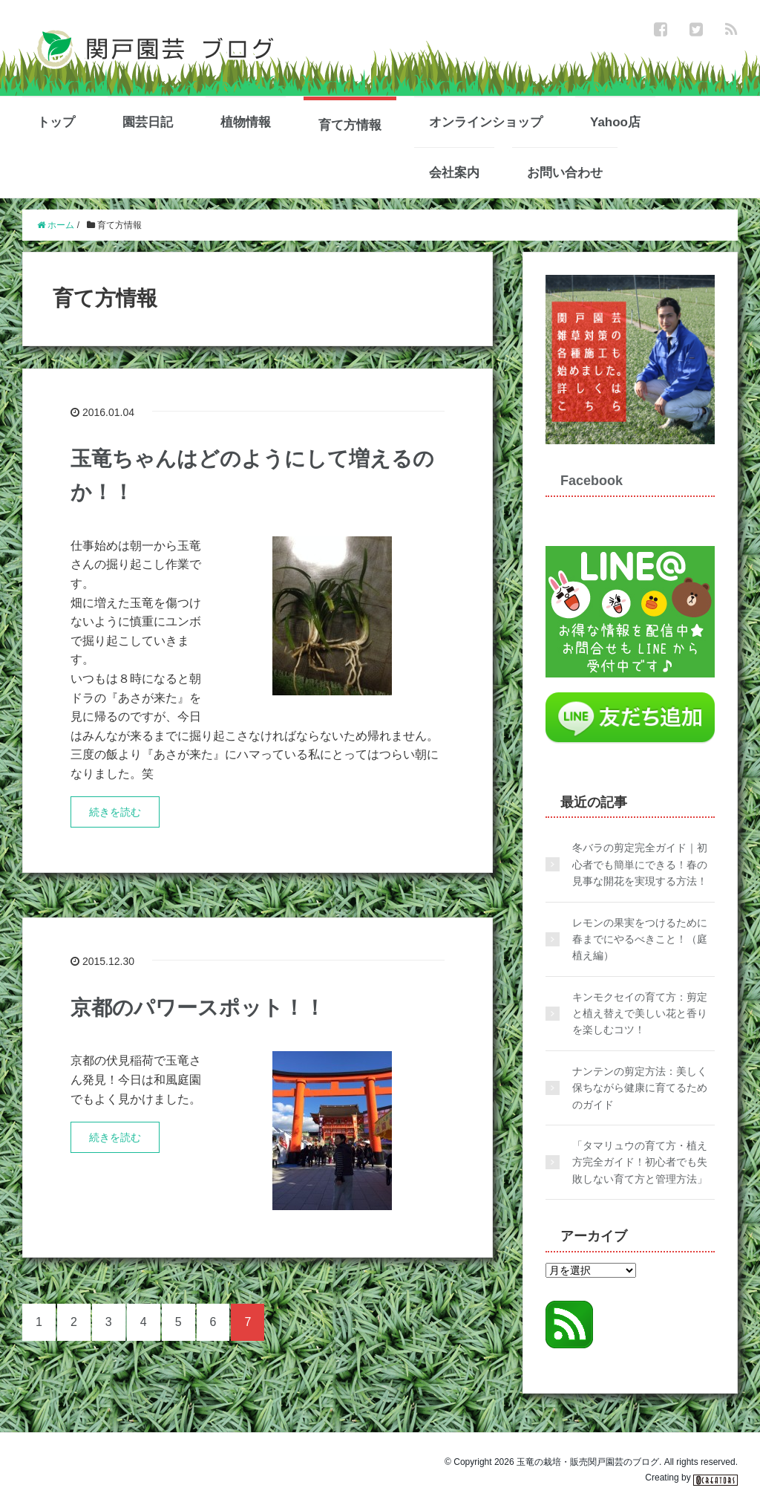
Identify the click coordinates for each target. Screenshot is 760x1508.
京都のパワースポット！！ (198, 1007)
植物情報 (245, 122)
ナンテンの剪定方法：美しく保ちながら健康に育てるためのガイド (639, 1088)
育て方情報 (349, 125)
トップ (56, 122)
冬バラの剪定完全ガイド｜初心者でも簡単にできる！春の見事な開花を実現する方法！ (639, 864)
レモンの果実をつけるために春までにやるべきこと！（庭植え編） (639, 939)
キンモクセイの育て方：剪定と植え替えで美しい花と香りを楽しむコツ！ (639, 1013)
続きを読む (115, 812)
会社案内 (454, 173)
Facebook (591, 480)
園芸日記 (147, 122)
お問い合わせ (565, 173)
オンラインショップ (486, 122)
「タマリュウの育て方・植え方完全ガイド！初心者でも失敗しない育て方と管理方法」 (639, 1162)
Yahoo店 (615, 122)
